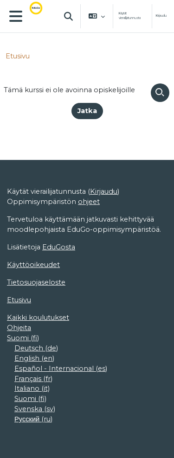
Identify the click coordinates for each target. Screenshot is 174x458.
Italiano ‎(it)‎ (32, 388)
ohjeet (89, 201)
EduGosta (58, 247)
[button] (68, 16)
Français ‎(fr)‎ (33, 379)
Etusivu (18, 56)
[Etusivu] (41, 16)
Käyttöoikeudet (33, 265)
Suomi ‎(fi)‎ (23, 338)
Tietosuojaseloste (36, 282)
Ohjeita (19, 328)
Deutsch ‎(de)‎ (36, 348)
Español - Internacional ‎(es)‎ (60, 368)
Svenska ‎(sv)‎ (34, 409)
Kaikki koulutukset (38, 317)
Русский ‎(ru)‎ (33, 419)
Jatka (87, 111)
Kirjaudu (161, 16)
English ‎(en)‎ (34, 358)
